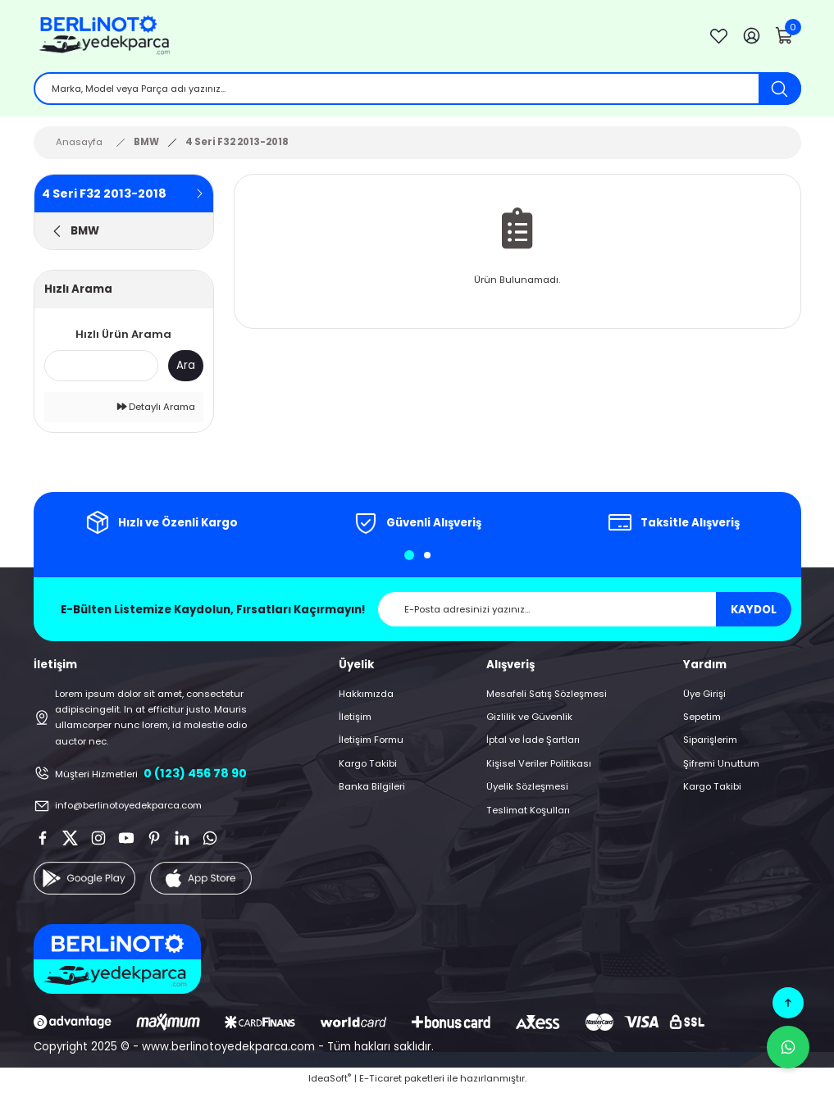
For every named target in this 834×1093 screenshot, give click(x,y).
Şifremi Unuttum (721, 765)
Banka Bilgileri (372, 788)
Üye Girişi (704, 696)
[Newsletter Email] (584, 612)
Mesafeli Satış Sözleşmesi (546, 696)
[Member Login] (752, 36)
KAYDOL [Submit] (754, 612)
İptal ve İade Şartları (533, 742)
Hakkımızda (366, 696)
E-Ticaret (380, 1080)
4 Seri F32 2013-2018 (237, 144)
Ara (185, 368)
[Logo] (358, 36)
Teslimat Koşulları (528, 812)
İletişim (355, 719)
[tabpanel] (161, 525)
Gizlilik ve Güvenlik (529, 719)
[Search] (417, 90)
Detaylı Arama (156, 409)
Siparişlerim (710, 742)
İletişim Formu (371, 742)
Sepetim (702, 719)
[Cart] (784, 36)
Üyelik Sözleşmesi (527, 788)
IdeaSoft (329, 1080)
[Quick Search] (101, 368)
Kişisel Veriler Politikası (538, 765)
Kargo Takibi (368, 765)
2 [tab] (427, 558)
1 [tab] (409, 558)
